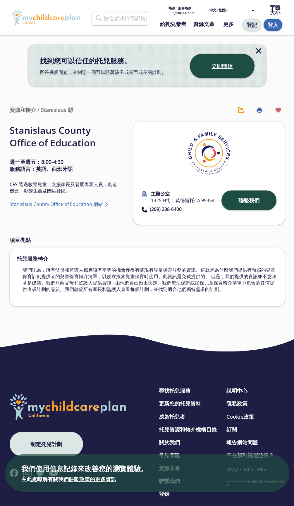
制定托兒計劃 (46, 444)
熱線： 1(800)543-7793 (181, 10)
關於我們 (169, 442)
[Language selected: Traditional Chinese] (233, 10)
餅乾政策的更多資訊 (92, 479)
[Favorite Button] (275, 110)
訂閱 (231, 429)
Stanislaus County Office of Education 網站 (57, 204)
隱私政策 (236, 403)
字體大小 (275, 10)
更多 (228, 23)
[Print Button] (256, 110)
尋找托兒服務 (174, 390)
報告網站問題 (242, 442)
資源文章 (203, 23)
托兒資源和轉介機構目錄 (188, 429)
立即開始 (222, 66)
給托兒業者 (173, 23)
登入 (273, 24)
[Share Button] (237, 110)
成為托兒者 (172, 416)
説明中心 (236, 390)
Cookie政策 (240, 416)
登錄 (164, 493)
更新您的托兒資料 (180, 403)
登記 (252, 24)
